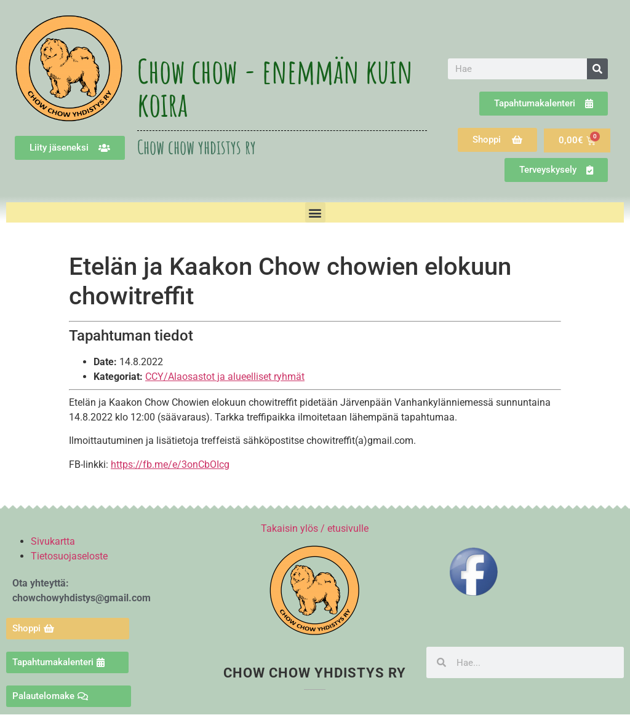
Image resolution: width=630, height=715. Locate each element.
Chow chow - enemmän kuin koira (275, 87)
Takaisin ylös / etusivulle (315, 528)
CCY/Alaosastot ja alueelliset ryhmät (225, 376)
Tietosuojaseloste (69, 556)
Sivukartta (53, 541)
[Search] (597, 68)
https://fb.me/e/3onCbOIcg (170, 464)
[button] (315, 212)
